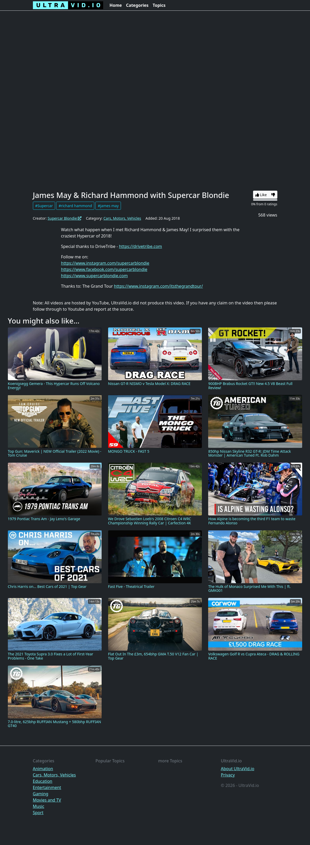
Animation (43, 769)
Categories (137, 5)
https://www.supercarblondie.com (94, 276)
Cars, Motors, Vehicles (122, 218)
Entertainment (47, 787)
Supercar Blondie (64, 218)
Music (38, 806)
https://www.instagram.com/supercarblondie (105, 263)
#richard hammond (75, 205)
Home (115, 5)
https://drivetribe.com (140, 246)
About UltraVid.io (237, 769)
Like (261, 194)
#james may (108, 205)
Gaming (40, 794)
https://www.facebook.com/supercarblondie (104, 269)
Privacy (228, 775)
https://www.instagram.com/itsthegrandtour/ (158, 286)
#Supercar (44, 205)
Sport (38, 812)
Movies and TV (47, 800)
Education (42, 781)
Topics (159, 5)
